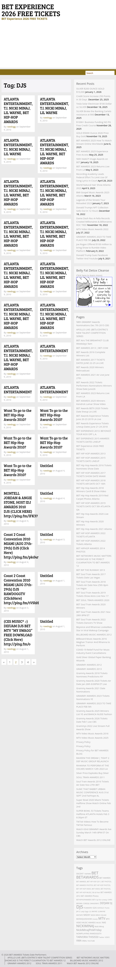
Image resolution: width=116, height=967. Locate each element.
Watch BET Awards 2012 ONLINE (93, 839)
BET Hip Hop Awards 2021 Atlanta (94, 528)
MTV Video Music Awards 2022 (92, 229)
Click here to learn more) (89, 275)
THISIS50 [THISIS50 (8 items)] (93, 937)
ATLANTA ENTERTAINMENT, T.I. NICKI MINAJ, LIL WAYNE (54, 106)
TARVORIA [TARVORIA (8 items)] (82, 937)
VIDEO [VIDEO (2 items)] (107, 937)
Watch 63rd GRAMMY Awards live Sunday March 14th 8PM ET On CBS (93, 832)
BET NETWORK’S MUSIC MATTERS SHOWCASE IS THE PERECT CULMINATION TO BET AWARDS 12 (57, 959)
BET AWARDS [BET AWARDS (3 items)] (105, 878)
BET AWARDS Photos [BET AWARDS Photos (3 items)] (90, 896)
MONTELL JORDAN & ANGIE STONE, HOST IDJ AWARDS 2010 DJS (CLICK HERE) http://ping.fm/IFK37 (21, 504)
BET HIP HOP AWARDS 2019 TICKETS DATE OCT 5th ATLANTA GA (93, 506)
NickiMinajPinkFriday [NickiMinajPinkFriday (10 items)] (89, 930)
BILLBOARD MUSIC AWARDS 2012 (94, 634)
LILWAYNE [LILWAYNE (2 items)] (101, 911)
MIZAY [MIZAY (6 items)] (87, 914)
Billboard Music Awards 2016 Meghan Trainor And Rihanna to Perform (93, 642)
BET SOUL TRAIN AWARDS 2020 (92, 600)
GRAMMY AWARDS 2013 (89, 668)
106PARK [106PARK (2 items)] (87, 874)
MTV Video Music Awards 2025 (92, 737)
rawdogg (11, 126)
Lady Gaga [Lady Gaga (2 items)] (85, 911)
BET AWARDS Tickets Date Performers (27, 954)
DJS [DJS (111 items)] (79, 907)
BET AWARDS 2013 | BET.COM (92, 347)
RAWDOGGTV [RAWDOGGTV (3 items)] (96, 933)
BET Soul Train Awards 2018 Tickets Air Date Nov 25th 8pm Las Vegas (92, 585)
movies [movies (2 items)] (95, 919)
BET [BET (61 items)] (95, 873)
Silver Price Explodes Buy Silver (92, 773)
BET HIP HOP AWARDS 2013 (90, 453)
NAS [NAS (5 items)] (104, 922)
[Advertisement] (58, 46)
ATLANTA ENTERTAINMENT (54, 348)
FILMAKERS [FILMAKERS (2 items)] (88, 908)
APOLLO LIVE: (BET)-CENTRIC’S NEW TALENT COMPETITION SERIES (92, 333)
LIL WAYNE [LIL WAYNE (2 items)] (93, 911)
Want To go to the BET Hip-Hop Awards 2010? (17, 415)
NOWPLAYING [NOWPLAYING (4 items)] (82, 933)
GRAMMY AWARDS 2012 (89, 664)
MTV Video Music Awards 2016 (92, 733)
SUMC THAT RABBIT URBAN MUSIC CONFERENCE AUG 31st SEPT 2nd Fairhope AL (92, 792)
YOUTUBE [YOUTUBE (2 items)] (91, 941)
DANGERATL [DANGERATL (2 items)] (94, 903)
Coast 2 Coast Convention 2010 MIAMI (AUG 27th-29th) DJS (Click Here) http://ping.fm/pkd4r (21, 546)
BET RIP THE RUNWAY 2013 (90, 569)
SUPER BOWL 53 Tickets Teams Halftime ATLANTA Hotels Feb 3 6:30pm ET (92, 814)
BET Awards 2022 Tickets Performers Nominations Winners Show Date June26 (94, 385)
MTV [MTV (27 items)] (101, 918)
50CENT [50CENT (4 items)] (80, 873)
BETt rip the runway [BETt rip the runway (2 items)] (99, 900)
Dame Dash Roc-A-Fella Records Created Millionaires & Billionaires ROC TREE (94, 221)
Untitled (46, 465)
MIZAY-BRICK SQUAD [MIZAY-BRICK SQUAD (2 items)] (98, 915)
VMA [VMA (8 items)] (79, 940)
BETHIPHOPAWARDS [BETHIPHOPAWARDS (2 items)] (84, 900)
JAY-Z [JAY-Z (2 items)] (78, 911)
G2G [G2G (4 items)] (95, 907)
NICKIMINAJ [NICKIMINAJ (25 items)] (85, 926)
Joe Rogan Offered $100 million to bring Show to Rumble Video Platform (94, 247)
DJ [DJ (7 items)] (111, 903)
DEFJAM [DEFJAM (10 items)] (104, 903)
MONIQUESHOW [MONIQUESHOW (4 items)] (84, 919)
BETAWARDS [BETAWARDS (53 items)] (87, 877)
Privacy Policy (83, 741)
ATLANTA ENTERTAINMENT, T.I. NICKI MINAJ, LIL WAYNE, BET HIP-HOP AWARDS (18, 110)
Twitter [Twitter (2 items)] (101, 937)
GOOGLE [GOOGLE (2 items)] (100, 908)
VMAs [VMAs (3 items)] (84, 941)
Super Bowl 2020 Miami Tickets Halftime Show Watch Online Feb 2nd (93, 803)
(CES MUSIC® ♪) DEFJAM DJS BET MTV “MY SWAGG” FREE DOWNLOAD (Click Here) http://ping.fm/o (18, 632)
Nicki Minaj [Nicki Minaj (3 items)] (99, 926)
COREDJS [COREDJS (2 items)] (86, 903)
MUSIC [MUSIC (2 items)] (98, 923)
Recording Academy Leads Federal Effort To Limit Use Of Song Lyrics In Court (91, 177)
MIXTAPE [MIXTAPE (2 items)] (79, 915)
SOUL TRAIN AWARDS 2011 (90, 777)
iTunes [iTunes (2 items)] (107, 908)
